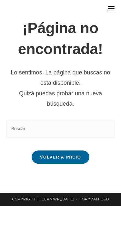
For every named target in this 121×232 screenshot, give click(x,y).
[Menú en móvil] (111, 8)
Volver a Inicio (60, 157)
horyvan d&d (94, 199)
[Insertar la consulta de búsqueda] (60, 129)
